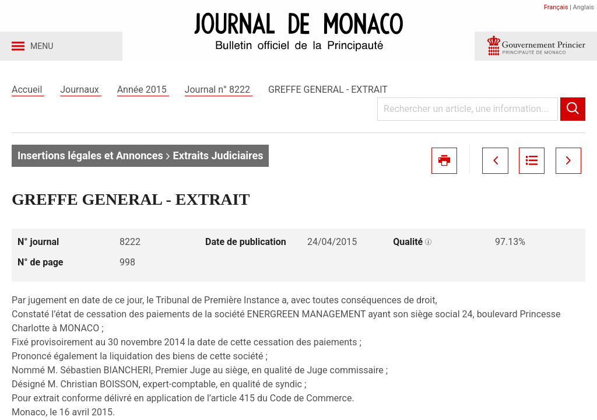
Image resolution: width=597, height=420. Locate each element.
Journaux (80, 92)
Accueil (28, 92)
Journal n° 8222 (218, 92)
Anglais (583, 7)
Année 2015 (143, 92)
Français (556, 7)
